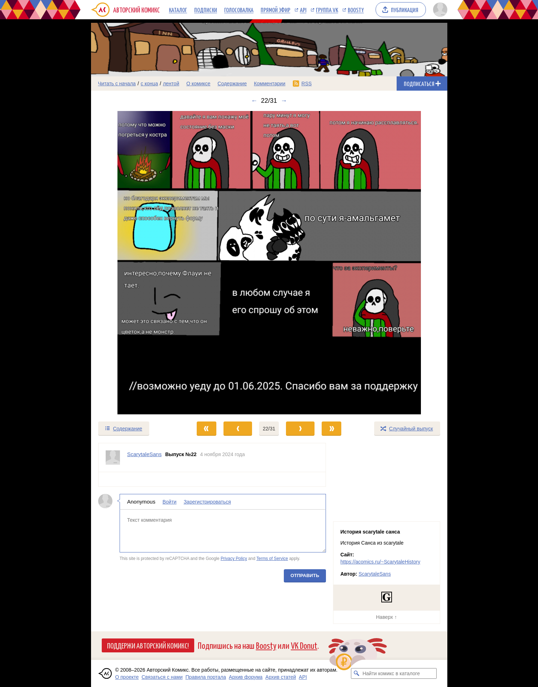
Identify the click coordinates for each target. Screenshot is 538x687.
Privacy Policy (233, 558)
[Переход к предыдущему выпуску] (135, 262)
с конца (149, 83)
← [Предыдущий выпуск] (254, 100)
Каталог (178, 10)
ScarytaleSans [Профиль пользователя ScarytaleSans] (144, 454)
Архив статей (280, 677)
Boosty (356, 10)
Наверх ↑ (386, 617)
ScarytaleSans (374, 574)
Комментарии (269, 83)
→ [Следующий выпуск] (284, 100)
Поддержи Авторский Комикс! (148, 645)
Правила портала (205, 677)
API (303, 10)
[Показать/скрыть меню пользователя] (439, 9)
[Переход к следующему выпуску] (269, 262)
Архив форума (245, 677)
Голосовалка (238, 10)
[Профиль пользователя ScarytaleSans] (113, 457)
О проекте (127, 677)
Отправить (304, 575)
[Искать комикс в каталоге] (356, 673)
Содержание (232, 83)
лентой (171, 83)
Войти (169, 502)
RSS (306, 83)
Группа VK (327, 10)
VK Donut (304, 645)
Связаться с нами (162, 677)
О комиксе (198, 83)
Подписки (205, 10)
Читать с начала (117, 83)
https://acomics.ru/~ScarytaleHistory (381, 562)
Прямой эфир (275, 10)
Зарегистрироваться (207, 502)
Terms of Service (272, 558)
